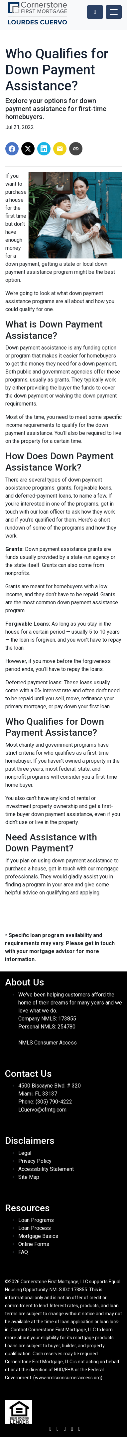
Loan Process (34, 1228)
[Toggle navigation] (114, 12)
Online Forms (33, 1244)
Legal (24, 1153)
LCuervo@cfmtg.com (42, 1110)
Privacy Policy (35, 1161)
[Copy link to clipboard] (75, 148)
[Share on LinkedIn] (44, 148)
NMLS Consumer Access (47, 1042)
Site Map (28, 1177)
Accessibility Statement (46, 1169)
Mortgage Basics (38, 1236)
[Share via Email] (59, 148)
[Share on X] (28, 148)
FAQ (23, 1252)
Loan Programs (36, 1220)
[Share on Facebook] (12, 148)
